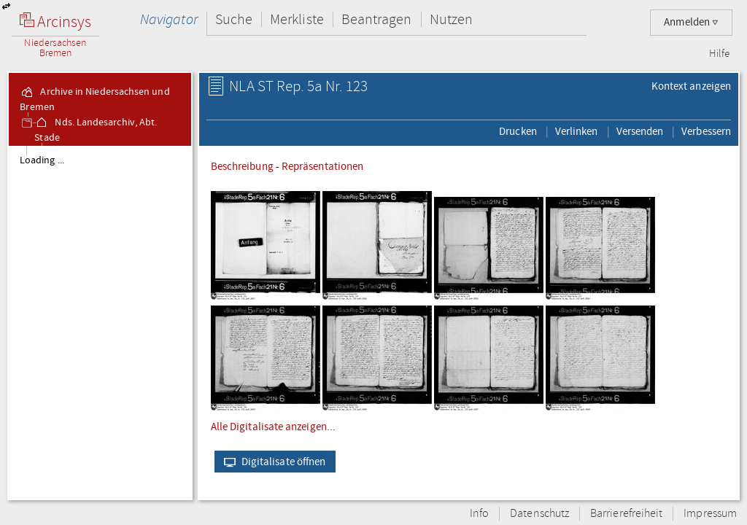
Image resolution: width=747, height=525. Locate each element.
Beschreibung (242, 166)
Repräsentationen (322, 166)
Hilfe (719, 54)
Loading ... (42, 160)
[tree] (100, 322)
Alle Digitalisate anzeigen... (273, 426)
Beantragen (376, 19)
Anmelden (691, 22)
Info (479, 514)
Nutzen (451, 19)
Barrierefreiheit (626, 514)
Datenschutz (539, 514)
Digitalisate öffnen (271, 461)
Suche (233, 19)
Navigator (169, 19)
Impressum (710, 514)
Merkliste (297, 19)
